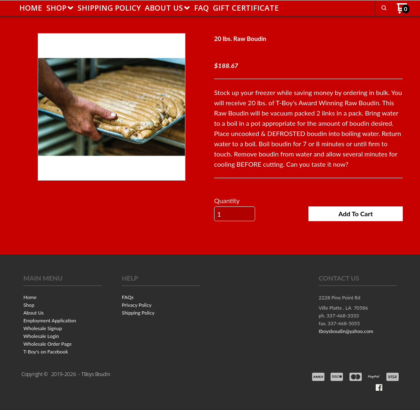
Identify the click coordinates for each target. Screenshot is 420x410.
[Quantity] (234, 214)
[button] (355, 214)
